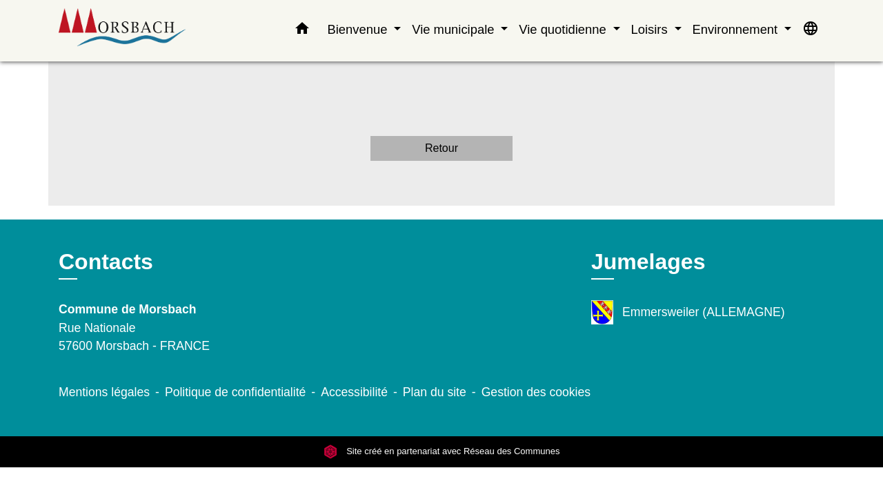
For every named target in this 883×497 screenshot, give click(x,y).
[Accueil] (145, 31)
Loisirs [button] (651, 29)
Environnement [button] (737, 29)
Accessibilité (354, 392)
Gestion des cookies (536, 392)
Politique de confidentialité (235, 392)
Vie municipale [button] (454, 29)
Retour (441, 148)
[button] (302, 31)
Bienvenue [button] (358, 29)
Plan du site (434, 392)
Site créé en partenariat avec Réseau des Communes (442, 452)
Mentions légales (104, 392)
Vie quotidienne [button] (564, 29)
